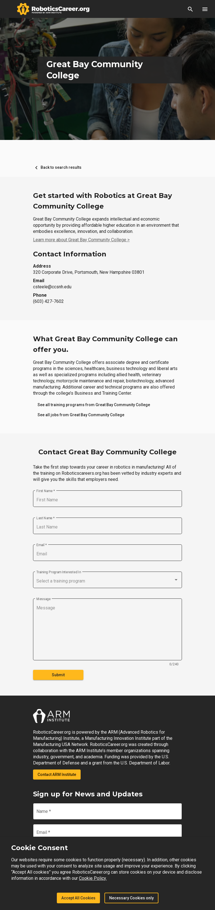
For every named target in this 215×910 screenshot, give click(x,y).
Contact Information (69, 254)
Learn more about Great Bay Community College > (81, 239)
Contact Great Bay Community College (107, 452)
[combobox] (107, 581)
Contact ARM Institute (57, 774)
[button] (190, 9)
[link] (94, 405)
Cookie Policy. (93, 878)
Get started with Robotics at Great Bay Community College (102, 200)
